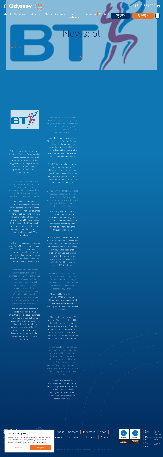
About (7, 14)
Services (19, 14)
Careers (60, 14)
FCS (146, 446)
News (48, 14)
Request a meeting (143, 16)
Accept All (40, 447)
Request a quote (120, 16)
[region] (29, 441)
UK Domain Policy (147, 437)
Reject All (18, 447)
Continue (81, 56)
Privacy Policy (147, 431)
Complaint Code (157, 438)
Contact (104, 14)
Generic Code (157, 443)
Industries (35, 14)
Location (90, 14)
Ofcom (147, 443)
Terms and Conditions (157, 432)
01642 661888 (144, 6)
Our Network (73, 15)
